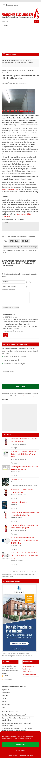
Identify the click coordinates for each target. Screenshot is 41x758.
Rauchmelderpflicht (29, 675)
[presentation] (18, 379)
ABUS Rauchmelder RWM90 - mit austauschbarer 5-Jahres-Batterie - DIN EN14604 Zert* (24, 540)
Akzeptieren (20, 744)
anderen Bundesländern (10, 189)
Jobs (3, 707)
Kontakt (4, 699)
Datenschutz (22, 755)
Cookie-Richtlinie (12, 755)
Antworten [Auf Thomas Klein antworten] (5, 335)
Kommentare (8, 679)
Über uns (5, 696)
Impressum (30, 755)
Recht (27, 60)
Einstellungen (20, 750)
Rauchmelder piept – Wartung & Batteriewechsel (30, 669)
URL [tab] (5, 241)
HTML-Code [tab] (14, 241)
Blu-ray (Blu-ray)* (17, 479)
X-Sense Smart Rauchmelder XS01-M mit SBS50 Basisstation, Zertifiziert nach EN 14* (24, 555)
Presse (4, 702)
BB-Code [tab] (25, 241)
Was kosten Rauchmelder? (17, 715)
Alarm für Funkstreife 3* (19, 502)
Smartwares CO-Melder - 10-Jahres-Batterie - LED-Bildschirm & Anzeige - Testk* (24, 454)
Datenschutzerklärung (28, 396)
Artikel (6, 676)
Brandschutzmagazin (17, 60)
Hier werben (6, 704)
